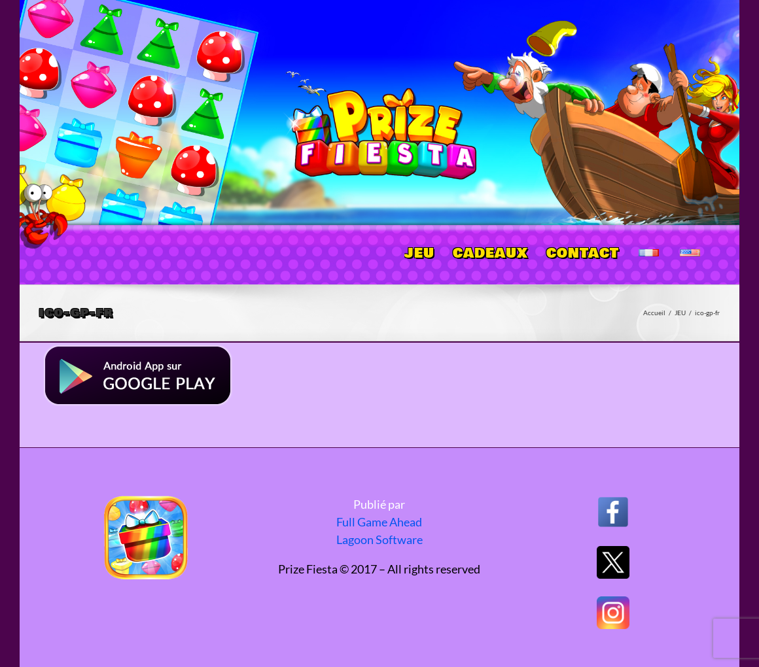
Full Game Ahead (379, 522)
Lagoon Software (379, 539)
